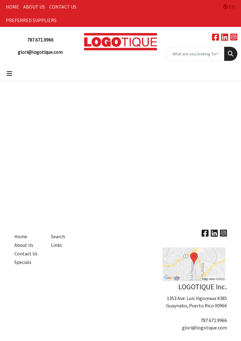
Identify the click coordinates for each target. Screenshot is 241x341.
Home (20, 236)
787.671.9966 (214, 320)
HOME (12, 7)
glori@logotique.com (204, 327)
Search (58, 236)
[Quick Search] (194, 54)
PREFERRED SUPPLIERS (31, 20)
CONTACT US (62, 7)
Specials (22, 262)
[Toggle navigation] (9, 73)
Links (56, 245)
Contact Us (26, 253)
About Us (23, 245)
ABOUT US (34, 7)
